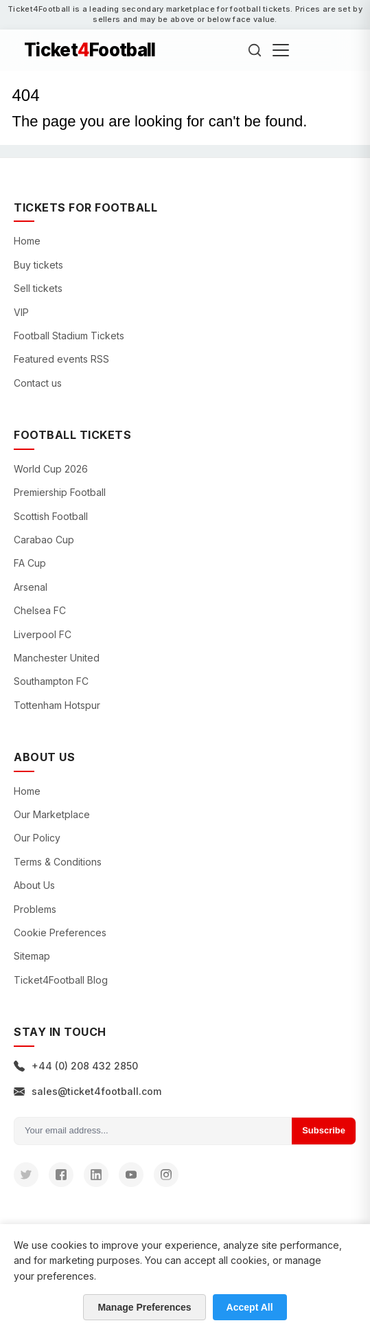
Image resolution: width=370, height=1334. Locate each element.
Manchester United (57, 658)
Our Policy (37, 838)
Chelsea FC (40, 610)
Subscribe (323, 1130)
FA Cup (30, 563)
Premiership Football (60, 492)
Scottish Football (51, 516)
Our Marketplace (52, 814)
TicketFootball (90, 50)
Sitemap (32, 956)
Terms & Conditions (58, 862)
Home (27, 241)
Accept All (250, 1307)
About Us (34, 885)
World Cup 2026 (51, 469)
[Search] (254, 50)
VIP (21, 312)
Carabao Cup (44, 539)
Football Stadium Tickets (69, 335)
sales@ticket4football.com (87, 1091)
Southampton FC (51, 681)
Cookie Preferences (60, 932)
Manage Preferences (144, 1307)
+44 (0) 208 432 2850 (76, 1066)
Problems (35, 909)
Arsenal (30, 587)
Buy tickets (38, 265)
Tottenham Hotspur (57, 705)
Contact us (38, 383)
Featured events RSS (61, 359)
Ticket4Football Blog (61, 980)
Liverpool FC (42, 634)
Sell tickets (38, 288)
